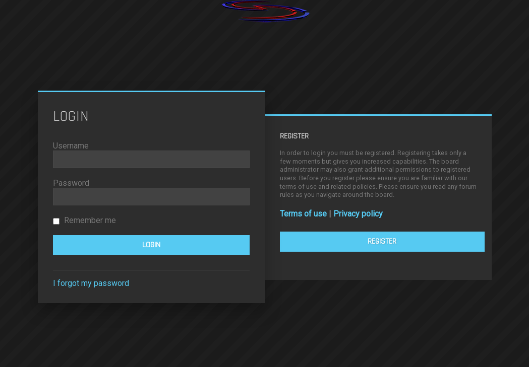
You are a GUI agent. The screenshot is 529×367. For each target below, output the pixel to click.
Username (71, 146)
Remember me (84, 220)
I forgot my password (91, 283)
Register (382, 241)
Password (71, 183)
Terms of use (303, 213)
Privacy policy (358, 213)
